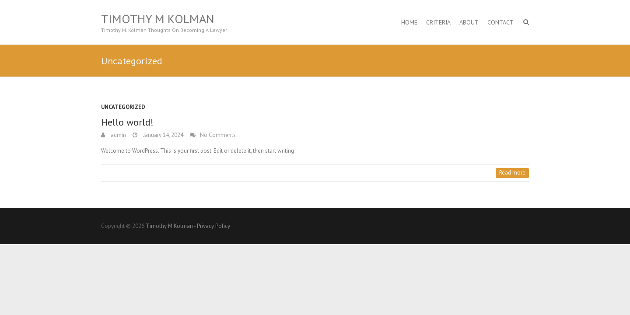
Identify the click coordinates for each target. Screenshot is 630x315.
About (469, 22)
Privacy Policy (213, 226)
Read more (512, 172)
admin (117, 135)
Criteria (438, 22)
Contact (500, 22)
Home (409, 22)
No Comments (218, 135)
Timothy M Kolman (157, 19)
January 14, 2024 (162, 135)
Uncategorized (123, 107)
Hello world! (127, 122)
